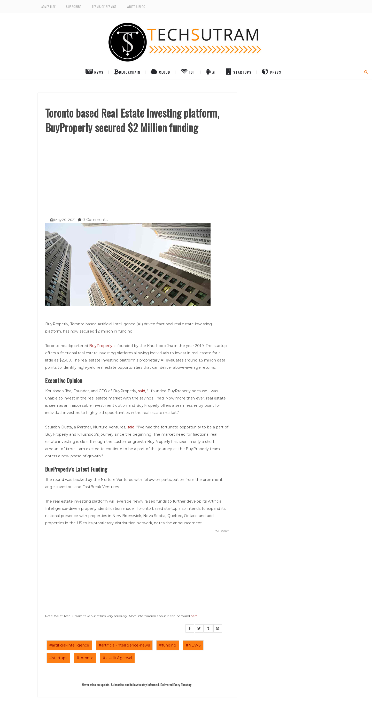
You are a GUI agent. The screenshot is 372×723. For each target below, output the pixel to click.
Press (271, 71)
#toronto (85, 658)
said (141, 391)
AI (211, 71)
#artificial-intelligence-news (124, 645)
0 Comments (94, 219)
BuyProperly (100, 345)
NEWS (95, 71)
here (194, 616)
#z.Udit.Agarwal (117, 658)
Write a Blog (136, 6)
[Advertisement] (137, 173)
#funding (167, 645)
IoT (188, 71)
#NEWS (193, 645)
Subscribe (73, 6)
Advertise (48, 6)
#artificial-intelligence (69, 645)
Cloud (160, 71)
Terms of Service (104, 6)
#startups (58, 658)
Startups (239, 71)
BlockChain (127, 71)
